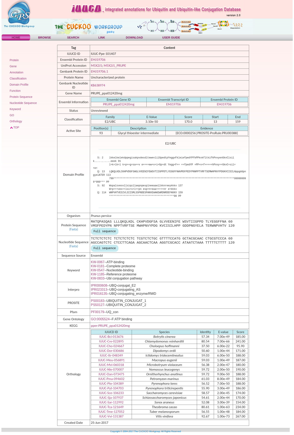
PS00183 (97, 301)
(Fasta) (73, 229)
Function (15, 90)
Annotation (16, 72)
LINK (101, 37)
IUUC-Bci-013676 (111, 337)
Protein (14, 60)
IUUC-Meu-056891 (111, 360)
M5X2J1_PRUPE (115, 65)
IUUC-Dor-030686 (111, 351)
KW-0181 (97, 266)
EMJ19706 (98, 59)
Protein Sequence (21, 96)
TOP (16, 127)
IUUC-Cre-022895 (111, 341)
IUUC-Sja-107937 (111, 397)
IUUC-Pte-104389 (111, 383)
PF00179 (97, 312)
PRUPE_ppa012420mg (119, 104)
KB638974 (98, 85)
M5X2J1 (96, 65)
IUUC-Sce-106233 (111, 393)
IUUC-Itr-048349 (111, 355)
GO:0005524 (100, 319)
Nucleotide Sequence (23, 103)
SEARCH (73, 37)
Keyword (15, 109)
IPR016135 (99, 293)
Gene (13, 66)
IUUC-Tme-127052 (111, 412)
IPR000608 (99, 285)
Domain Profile (19, 84)
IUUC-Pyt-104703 (111, 388)
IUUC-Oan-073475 (111, 374)
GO (12, 115)
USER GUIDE (171, 37)
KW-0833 (97, 278)
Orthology (16, 121)
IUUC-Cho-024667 (111, 346)
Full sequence (105, 231)
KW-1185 (97, 274)
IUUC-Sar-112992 (111, 402)
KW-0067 (97, 262)
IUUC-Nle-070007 (111, 369)
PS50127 (97, 305)
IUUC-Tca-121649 (111, 407)
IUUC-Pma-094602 (111, 379)
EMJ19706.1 (99, 71)
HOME (16, 37)
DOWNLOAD (134, 37)
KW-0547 (97, 270)
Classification (18, 78)
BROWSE (44, 37)
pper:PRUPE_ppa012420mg (110, 325)
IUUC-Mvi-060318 (111, 365)
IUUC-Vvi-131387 (111, 416)
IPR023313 (99, 289)
